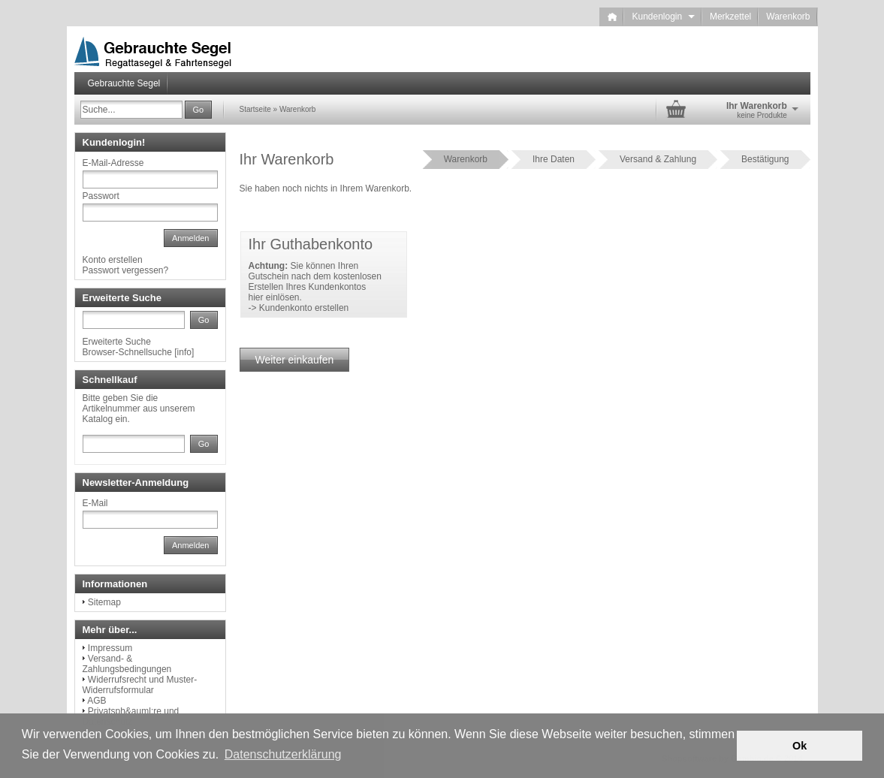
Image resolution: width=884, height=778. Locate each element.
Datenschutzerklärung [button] (283, 754)
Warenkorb (788, 16)
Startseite (255, 109)
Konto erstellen (113, 260)
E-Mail (95, 503)
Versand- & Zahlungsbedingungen (127, 663)
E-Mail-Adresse (113, 163)
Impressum (110, 648)
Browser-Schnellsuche (127, 352)
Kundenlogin (663, 16)
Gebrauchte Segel (124, 83)
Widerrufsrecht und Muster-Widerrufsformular (140, 684)
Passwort (101, 196)
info (184, 352)
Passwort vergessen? (126, 270)
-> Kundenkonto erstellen (299, 308)
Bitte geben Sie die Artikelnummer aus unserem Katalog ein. (139, 408)
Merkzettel (730, 16)
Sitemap (104, 602)
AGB (96, 700)
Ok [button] (799, 746)
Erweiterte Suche (117, 341)
